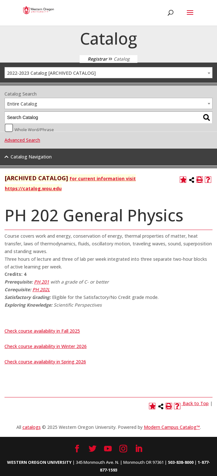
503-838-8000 (181, 462)
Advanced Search (22, 140)
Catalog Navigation (31, 157)
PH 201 (41, 282)
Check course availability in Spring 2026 (45, 362)
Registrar (97, 59)
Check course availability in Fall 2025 (42, 331)
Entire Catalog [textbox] (22, 104)
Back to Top (196, 403)
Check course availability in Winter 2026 (45, 346)
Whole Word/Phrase (34, 129)
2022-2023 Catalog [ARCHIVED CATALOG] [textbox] (51, 73)
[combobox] (108, 72)
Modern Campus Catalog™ (172, 427)
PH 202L (41, 289)
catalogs (31, 427)
